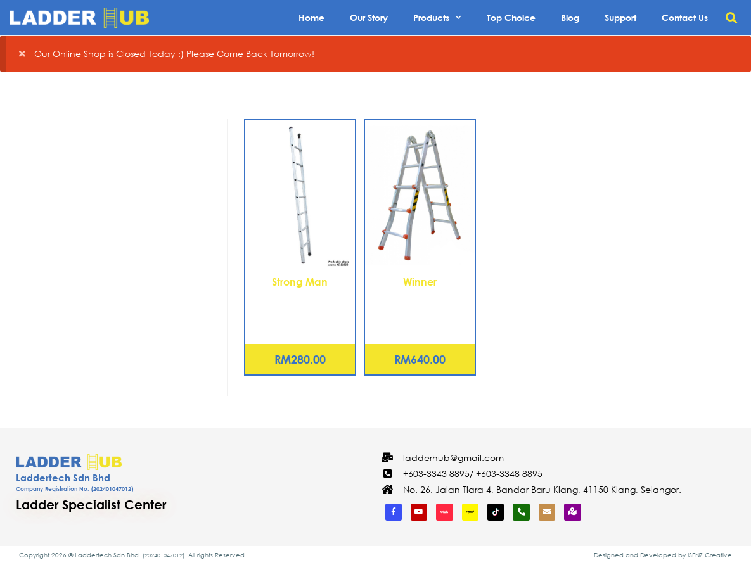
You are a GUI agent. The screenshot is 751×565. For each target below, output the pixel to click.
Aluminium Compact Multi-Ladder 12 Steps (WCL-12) (420, 311)
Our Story (369, 17)
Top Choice (511, 17)
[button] (731, 18)
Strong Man (300, 282)
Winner (420, 282)
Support (620, 17)
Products (437, 17)
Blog (570, 17)
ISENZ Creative (710, 555)
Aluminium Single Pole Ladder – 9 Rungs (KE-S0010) (300, 311)
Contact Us (685, 17)
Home (311, 17)
